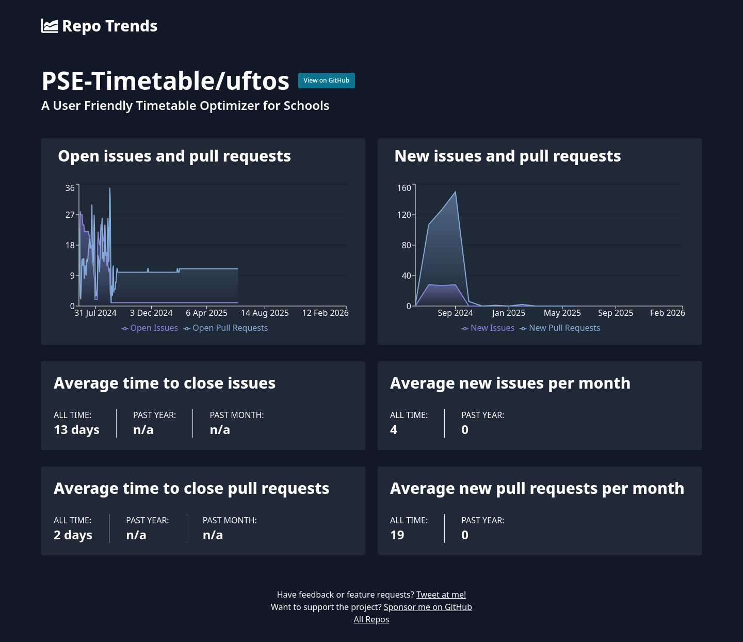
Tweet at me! (441, 594)
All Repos (372, 619)
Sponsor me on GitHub (428, 607)
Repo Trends (99, 26)
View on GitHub (327, 80)
